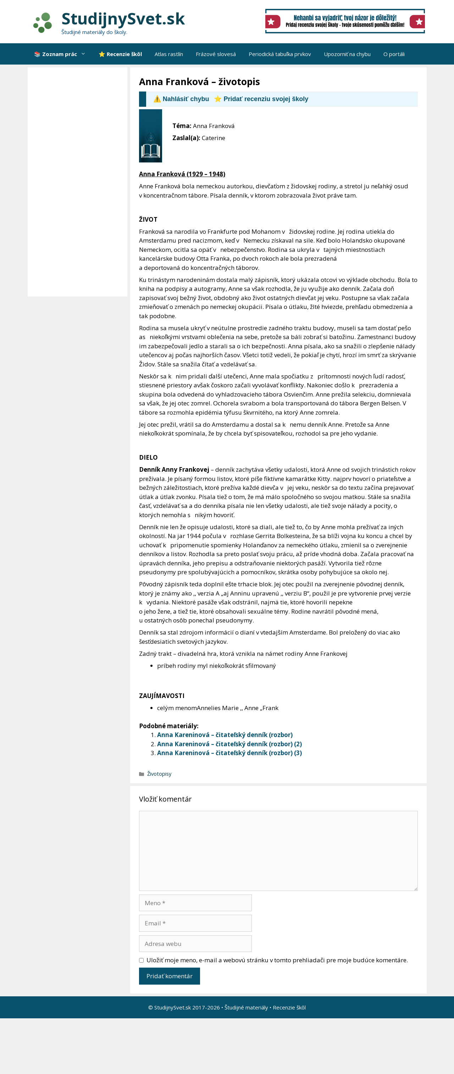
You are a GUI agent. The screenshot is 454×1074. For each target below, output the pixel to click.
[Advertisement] (79, 182)
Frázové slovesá (216, 53)
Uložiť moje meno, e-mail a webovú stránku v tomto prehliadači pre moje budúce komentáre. (277, 960)
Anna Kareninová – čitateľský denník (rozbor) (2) (229, 744)
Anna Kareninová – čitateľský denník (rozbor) (225, 735)
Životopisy (159, 773)
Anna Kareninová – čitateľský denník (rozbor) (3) (229, 753)
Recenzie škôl (289, 1007)
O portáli (394, 53)
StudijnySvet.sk (123, 18)
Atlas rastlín (169, 53)
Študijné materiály (246, 1007)
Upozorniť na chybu (347, 53)
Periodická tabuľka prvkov (280, 53)
